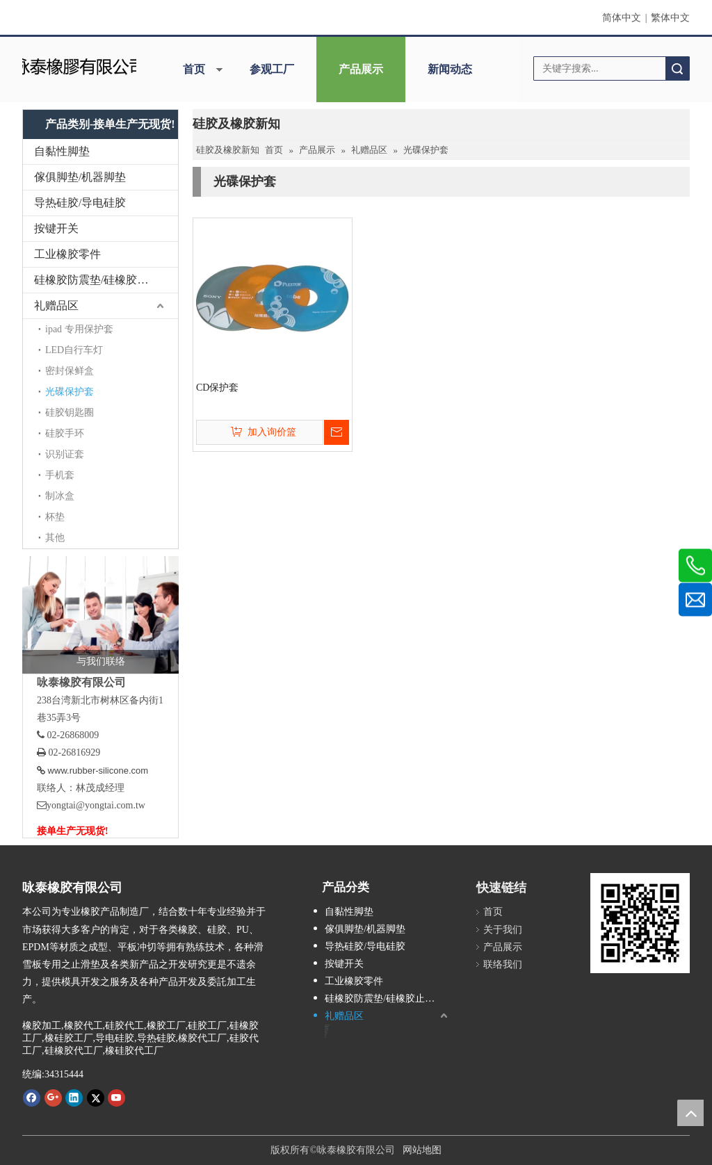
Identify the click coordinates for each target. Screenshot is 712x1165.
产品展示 (361, 69)
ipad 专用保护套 (79, 329)
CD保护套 (217, 387)
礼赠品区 (56, 305)
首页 (194, 69)
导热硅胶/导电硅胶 (80, 203)
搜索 (677, 68)
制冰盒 (59, 496)
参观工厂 (272, 69)
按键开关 (56, 228)
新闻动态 (450, 69)
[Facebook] (31, 1098)
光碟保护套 (69, 391)
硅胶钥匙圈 (69, 412)
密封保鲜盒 (69, 371)
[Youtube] (116, 1098)
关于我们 (502, 929)
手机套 (59, 475)
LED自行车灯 (74, 350)
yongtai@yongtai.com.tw (96, 805)
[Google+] (53, 1098)
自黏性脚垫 (62, 151)
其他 (55, 537)
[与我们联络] (100, 615)
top (690, 1113)
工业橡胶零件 (67, 254)
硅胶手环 (64, 433)
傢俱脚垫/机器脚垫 (80, 177)
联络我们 (502, 964)
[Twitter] (95, 1098)
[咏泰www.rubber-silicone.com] (640, 922)
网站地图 (422, 1150)
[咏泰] (79, 65)
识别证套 (64, 454)
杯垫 (55, 517)
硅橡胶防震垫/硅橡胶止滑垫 (102, 280)
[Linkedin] (74, 1098)
